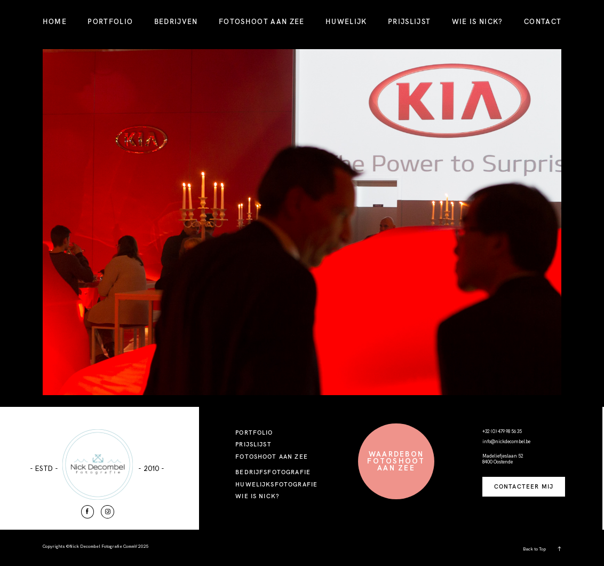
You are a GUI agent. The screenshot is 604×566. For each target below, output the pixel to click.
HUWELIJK (346, 21)
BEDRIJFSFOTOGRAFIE (273, 472)
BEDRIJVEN (176, 21)
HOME (55, 21)
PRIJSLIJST (409, 21)
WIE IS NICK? (477, 21)
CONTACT (542, 21)
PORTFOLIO (110, 21)
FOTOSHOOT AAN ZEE (262, 21)
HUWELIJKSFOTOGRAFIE (276, 484)
